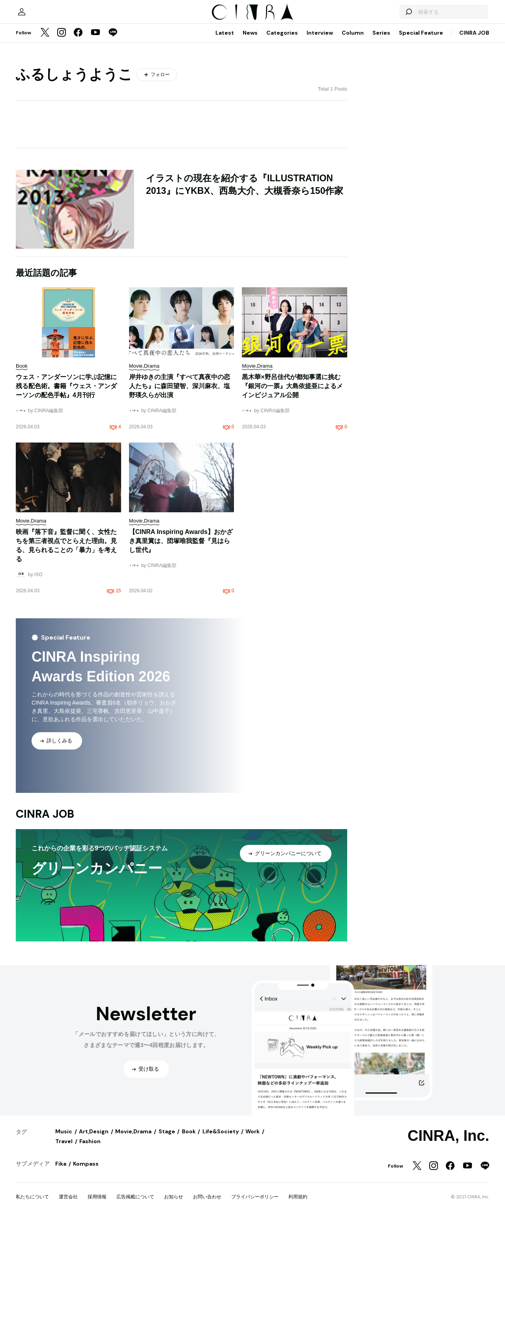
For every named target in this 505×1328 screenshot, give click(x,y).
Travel (64, 1247)
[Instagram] (61, 139)
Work (252, 1238)
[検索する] (398, 114)
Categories (282, 139)
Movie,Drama (133, 1238)
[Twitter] (45, 139)
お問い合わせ (207, 1303)
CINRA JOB (474, 139)
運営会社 (68, 1303)
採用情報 (97, 1303)
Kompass (86, 1270)
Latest (224, 139)
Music (63, 1238)
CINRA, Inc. (448, 1242)
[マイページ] (32, 114)
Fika (60, 1270)
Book (189, 1238)
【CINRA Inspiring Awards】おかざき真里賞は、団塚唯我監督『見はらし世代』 (181, 647)
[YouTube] (95, 139)
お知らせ (173, 1303)
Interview (320, 139)
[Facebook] (78, 139)
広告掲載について (135, 1303)
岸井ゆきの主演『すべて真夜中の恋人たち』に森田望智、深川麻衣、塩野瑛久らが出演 (179, 492)
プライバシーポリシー (255, 1303)
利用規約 (297, 1303)
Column (353, 139)
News (250, 139)
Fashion (90, 1247)
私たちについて (32, 1303)
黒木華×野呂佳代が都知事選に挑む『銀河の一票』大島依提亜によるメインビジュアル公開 (292, 492)
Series (381, 139)
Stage (167, 1238)
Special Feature (421, 139)
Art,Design (93, 1238)
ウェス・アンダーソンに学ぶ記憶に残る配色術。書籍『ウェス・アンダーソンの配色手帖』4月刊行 (66, 492)
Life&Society (220, 1238)
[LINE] (112, 139)
